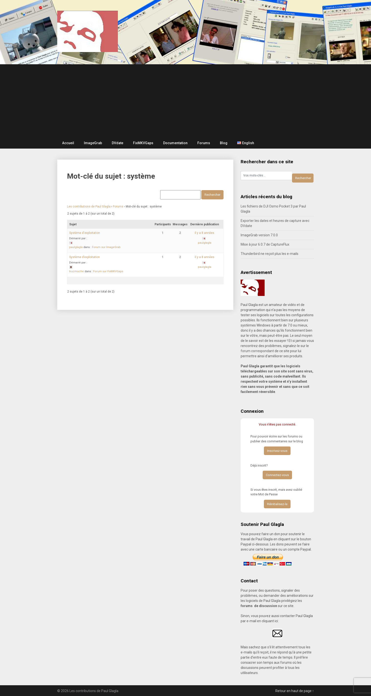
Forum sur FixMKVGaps (108, 271)
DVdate (117, 143)
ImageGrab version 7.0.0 (259, 235)
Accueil (68, 143)
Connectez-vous (277, 475)
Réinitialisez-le (277, 504)
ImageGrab (93, 143)
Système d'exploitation (84, 233)
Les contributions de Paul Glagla (89, 206)
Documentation (175, 143)
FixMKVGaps (143, 143)
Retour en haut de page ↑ (294, 691)
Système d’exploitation (84, 257)
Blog (223, 143)
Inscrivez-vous (277, 451)
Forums (203, 143)
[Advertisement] (185, 101)
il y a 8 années (204, 233)
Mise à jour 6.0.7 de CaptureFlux (265, 244)
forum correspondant (257, 351)
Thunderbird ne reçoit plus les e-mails (269, 254)
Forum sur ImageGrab (106, 247)
